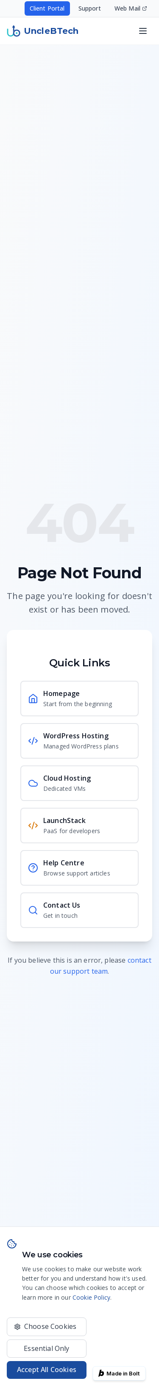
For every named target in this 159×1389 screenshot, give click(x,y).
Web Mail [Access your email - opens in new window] (130, 8)
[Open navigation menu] (143, 31)
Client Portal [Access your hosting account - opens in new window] (47, 8)
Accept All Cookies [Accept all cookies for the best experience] (46, 1369)
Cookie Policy (91, 1297)
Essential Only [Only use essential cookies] (46, 1348)
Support (89, 8)
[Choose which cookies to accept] (46, 1326)
